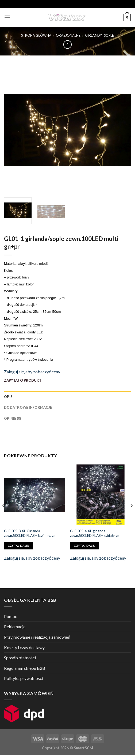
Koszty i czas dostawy (24, 647)
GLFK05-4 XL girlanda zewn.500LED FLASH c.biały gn (94, 533)
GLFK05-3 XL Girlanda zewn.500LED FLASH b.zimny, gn (29, 533)
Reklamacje (14, 626)
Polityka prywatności (23, 678)
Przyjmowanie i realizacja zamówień (37, 636)
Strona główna (36, 35)
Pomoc (10, 616)
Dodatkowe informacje (28, 407)
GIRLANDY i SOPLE (99, 35)
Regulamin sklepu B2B (24, 668)
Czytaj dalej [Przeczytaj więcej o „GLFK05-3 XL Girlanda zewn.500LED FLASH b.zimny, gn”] (18, 545)
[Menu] (7, 17)
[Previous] (3, 516)
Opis (8, 397)
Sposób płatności (20, 657)
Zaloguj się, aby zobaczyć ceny (32, 371)
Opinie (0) (12, 418)
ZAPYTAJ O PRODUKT (22, 380)
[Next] (131, 516)
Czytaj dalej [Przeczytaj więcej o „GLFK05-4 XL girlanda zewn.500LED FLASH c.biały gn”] (84, 545)
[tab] (67, 396)
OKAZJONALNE (68, 35)
